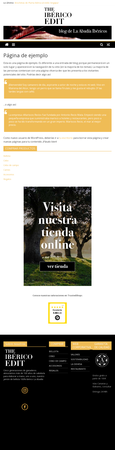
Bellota (6, 155)
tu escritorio (66, 138)
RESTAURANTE (78, 368)
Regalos (7, 179)
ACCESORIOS (55, 365)
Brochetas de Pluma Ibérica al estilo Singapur (37, 2)
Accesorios (8, 174)
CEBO (52, 356)
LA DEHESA (76, 364)
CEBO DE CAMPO (57, 361)
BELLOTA (53, 351)
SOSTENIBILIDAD (79, 359)
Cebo (6, 160)
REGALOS (53, 370)
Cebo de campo (11, 165)
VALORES (75, 354)
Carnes (6, 169)
